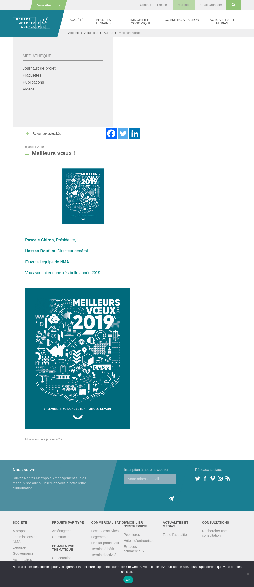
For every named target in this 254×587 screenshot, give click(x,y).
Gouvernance (23, 553)
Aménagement (63, 531)
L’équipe (19, 547)
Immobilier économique (140, 21)
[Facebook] (111, 133)
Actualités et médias (222, 21)
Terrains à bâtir (102, 549)
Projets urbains (103, 21)
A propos (19, 531)
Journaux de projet (39, 68)
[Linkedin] (134, 133)
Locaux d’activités (105, 531)
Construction (61, 537)
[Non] (247, 573)
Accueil (73, 33)
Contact (145, 5)
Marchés (184, 5)
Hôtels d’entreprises (139, 540)
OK (128, 580)
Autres (108, 33)
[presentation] (161, 493)
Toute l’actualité (175, 535)
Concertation (61, 558)
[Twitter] (123, 133)
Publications (33, 82)
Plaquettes (32, 75)
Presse (162, 5)
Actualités (91, 33)
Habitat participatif (105, 543)
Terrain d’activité (103, 555)
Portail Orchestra (210, 5)
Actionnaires (22, 560)
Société (77, 20)
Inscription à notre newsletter (146, 470)
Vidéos (29, 89)
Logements (99, 537)
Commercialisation (182, 20)
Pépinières (132, 535)
